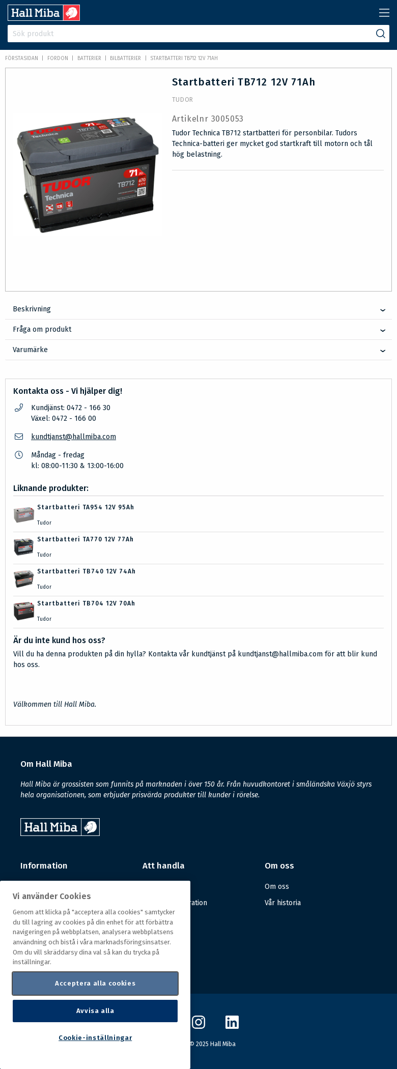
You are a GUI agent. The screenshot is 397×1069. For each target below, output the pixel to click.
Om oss (277, 886)
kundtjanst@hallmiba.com (73, 436)
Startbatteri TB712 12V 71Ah (184, 58)
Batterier (89, 58)
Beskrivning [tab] (32, 309)
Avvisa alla (95, 1011)
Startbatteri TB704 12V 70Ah (86, 603)
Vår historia (283, 903)
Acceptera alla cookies (95, 983)
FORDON (57, 58)
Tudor (183, 99)
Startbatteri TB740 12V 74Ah (86, 571)
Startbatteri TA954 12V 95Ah (85, 507)
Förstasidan (21, 58)
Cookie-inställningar (95, 1038)
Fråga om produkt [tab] (42, 329)
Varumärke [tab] (30, 349)
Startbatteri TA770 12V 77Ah (85, 539)
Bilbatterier (125, 58)
